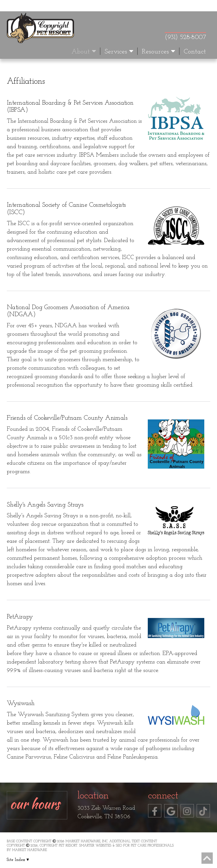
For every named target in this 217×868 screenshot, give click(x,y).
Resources (158, 51)
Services (119, 51)
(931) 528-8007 (185, 37)
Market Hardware (29, 850)
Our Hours (35, 804)
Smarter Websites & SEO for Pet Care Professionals (126, 845)
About (83, 51)
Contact (195, 51)
